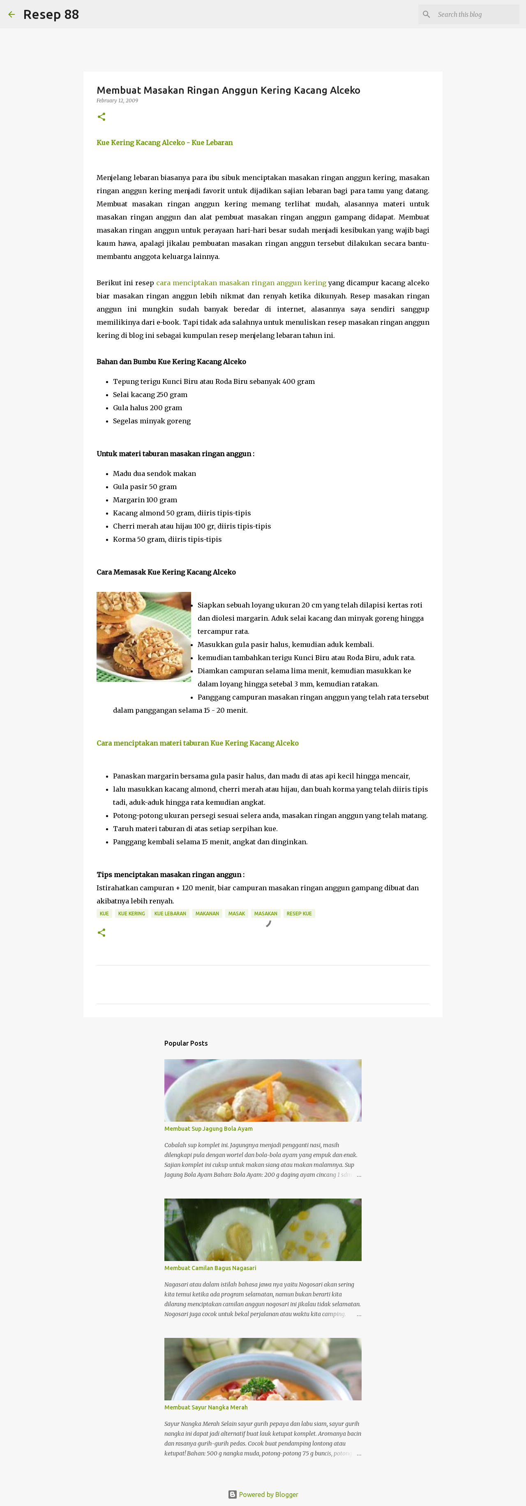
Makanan (207, 913)
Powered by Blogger (263, 1494)
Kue (104, 913)
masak (236, 913)
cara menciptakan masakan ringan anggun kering (241, 283)
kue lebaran (170, 913)
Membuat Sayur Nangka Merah (206, 1407)
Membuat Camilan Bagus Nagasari (210, 1268)
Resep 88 (51, 14)
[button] (101, 117)
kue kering (131, 913)
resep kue (299, 913)
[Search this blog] (476, 14)
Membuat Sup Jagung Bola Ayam (208, 1128)
